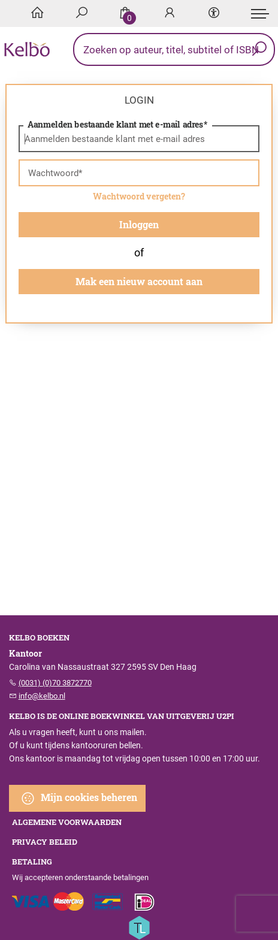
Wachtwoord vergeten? (139, 196)
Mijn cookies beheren (78, 798)
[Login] (169, 13)
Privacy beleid (44, 842)
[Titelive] (139, 927)
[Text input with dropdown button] (177, 49)
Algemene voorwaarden (67, 822)
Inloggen (139, 224)
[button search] (259, 49)
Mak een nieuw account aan (139, 281)
